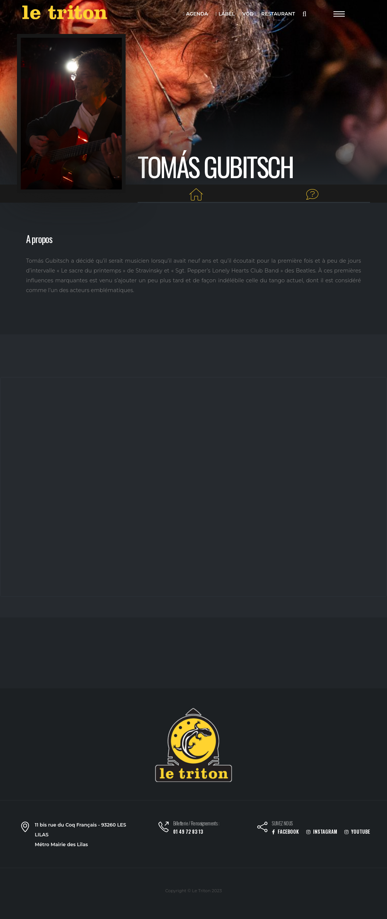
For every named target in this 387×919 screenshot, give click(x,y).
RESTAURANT (276, 14)
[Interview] (312, 194)
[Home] (196, 194)
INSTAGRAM (321, 831)
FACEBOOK (285, 831)
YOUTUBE (357, 831)
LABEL (225, 14)
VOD (246, 14)
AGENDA (195, 14)
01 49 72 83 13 (188, 831)
